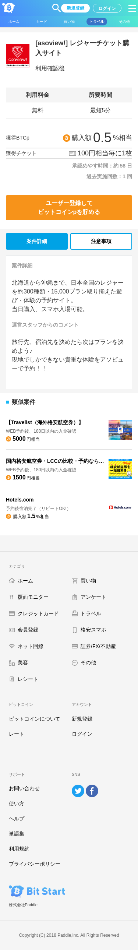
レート (16, 734)
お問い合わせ (24, 788)
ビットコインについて (34, 719)
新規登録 (82, 719)
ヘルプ (16, 818)
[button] (56, 8)
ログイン (82, 734)
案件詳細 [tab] (36, 241)
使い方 (16, 803)
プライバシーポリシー (34, 864)
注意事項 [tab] (101, 241)
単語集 (16, 834)
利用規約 (19, 849)
